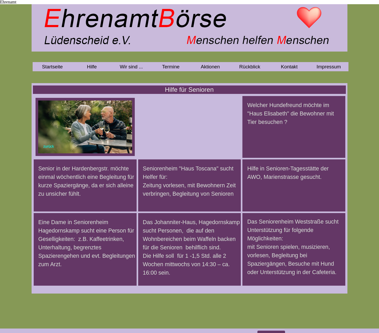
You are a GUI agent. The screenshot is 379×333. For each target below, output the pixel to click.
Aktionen (210, 66)
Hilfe (92, 66)
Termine (170, 66)
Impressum (329, 66)
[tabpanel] (85, 187)
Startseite (52, 66)
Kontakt (289, 66)
